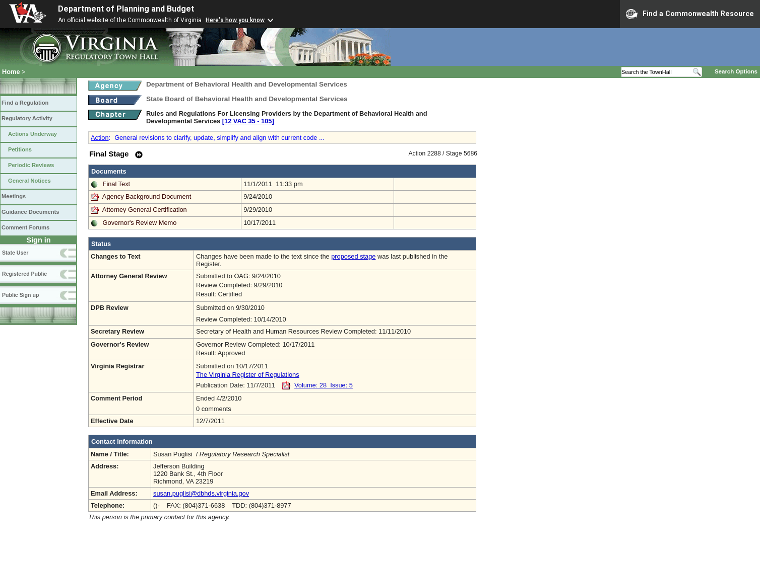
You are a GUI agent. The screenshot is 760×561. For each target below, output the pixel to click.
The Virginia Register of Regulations (247, 374)
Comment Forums (25, 227)
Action (100, 137)
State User (15, 253)
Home (11, 71)
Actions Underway (32, 134)
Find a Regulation (25, 103)
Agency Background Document (146, 196)
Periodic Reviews (31, 165)
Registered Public (24, 274)
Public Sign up (20, 295)
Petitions (20, 149)
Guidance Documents (30, 212)
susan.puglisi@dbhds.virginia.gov (201, 493)
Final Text (117, 184)
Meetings (14, 196)
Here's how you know (235, 20)
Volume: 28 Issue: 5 (323, 385)
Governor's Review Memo (140, 222)
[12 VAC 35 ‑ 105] (248, 121)
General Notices (29, 181)
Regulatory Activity (27, 118)
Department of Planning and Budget (126, 9)
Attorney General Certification (144, 209)
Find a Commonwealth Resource (690, 14)
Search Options (736, 71)
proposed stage (353, 256)
